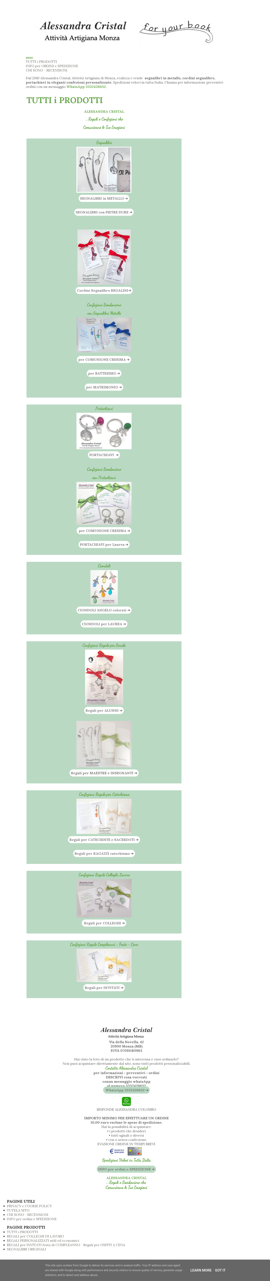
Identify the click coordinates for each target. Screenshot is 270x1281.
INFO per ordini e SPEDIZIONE (32, 1219)
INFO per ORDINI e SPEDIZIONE (52, 66)
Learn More (201, 1270)
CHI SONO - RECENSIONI (46, 70)
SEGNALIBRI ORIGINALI (26, 1249)
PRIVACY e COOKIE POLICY (29, 1206)
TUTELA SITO (18, 1210)
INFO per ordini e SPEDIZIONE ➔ (126, 1169)
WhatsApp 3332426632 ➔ (126, 1090)
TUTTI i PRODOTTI (41, 61)
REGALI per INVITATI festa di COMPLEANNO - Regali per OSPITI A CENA (66, 1245)
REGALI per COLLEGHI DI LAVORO (35, 1236)
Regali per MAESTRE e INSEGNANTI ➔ (104, 773)
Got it (220, 1270)
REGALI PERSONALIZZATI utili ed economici (43, 1240)
